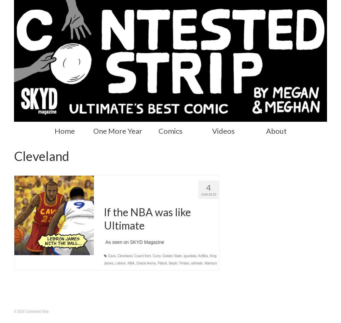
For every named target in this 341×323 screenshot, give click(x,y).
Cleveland (125, 256)
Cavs (112, 256)
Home (65, 130)
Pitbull (162, 263)
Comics (170, 130)
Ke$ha (203, 256)
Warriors (210, 263)
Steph (173, 263)
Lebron (121, 263)
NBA (131, 263)
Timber (184, 263)
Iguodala (190, 256)
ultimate (196, 263)
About (276, 130)
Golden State (172, 256)
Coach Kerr (142, 256)
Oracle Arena (146, 263)
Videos (223, 130)
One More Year (117, 130)
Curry (157, 256)
